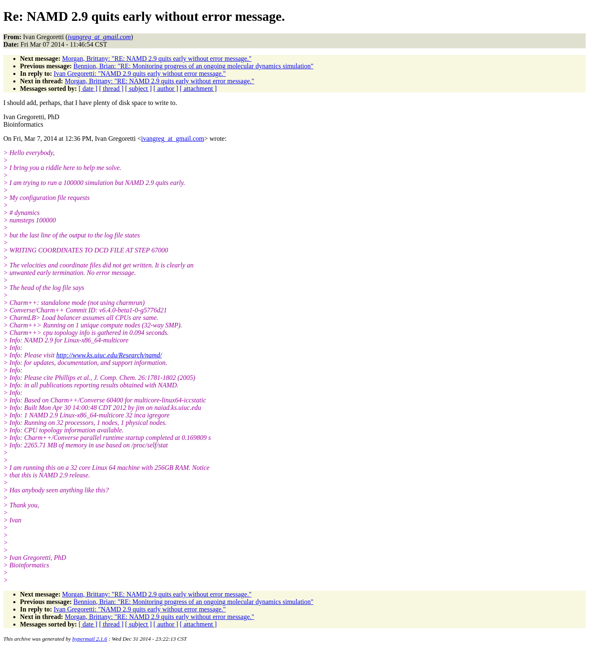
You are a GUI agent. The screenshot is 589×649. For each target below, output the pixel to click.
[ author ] (165, 88)
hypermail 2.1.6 (89, 639)
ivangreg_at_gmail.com (172, 138)
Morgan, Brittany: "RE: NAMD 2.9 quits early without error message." (156, 58)
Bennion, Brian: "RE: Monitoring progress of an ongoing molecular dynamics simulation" (194, 66)
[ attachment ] (198, 88)
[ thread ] (111, 88)
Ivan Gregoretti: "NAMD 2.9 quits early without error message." (140, 73)
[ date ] (88, 88)
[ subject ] (138, 88)
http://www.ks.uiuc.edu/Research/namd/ (109, 355)
